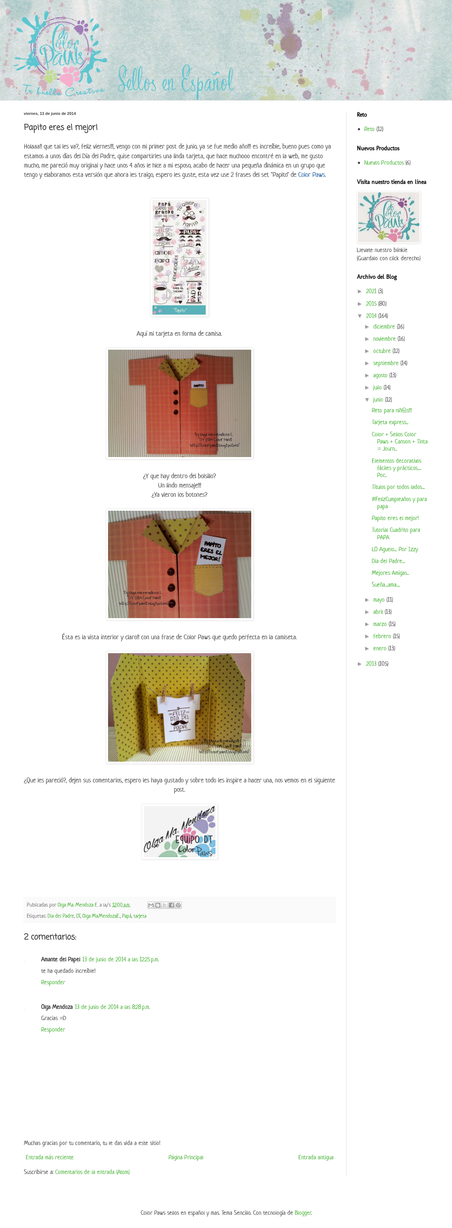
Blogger (303, 1213)
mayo (380, 599)
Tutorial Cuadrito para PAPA (396, 533)
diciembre (385, 326)
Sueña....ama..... (386, 584)
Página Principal (186, 1157)
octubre (383, 351)
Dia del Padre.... (388, 561)
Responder (53, 982)
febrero (383, 636)
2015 (372, 303)
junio (379, 399)
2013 (372, 664)
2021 (372, 291)
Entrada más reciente (50, 1157)
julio (378, 387)
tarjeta (139, 915)
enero (380, 648)
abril (379, 612)
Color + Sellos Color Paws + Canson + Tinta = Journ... (400, 441)
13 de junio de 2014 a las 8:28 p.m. (112, 1007)
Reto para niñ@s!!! (392, 410)
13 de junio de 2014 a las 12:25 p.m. (120, 959)
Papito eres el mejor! (395, 518)
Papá (126, 915)
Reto (369, 129)
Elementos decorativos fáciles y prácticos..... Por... (396, 468)
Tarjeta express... (390, 422)
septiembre (386, 363)
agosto (381, 375)
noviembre (385, 339)
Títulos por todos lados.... (398, 487)
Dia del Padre (61, 915)
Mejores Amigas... (390, 573)
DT (78, 915)
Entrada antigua (316, 1157)
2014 (372, 316)
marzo (381, 624)
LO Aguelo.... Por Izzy (395, 549)
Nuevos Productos (384, 162)
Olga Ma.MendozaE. (101, 915)
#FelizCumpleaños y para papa (399, 502)
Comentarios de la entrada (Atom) (92, 1172)
